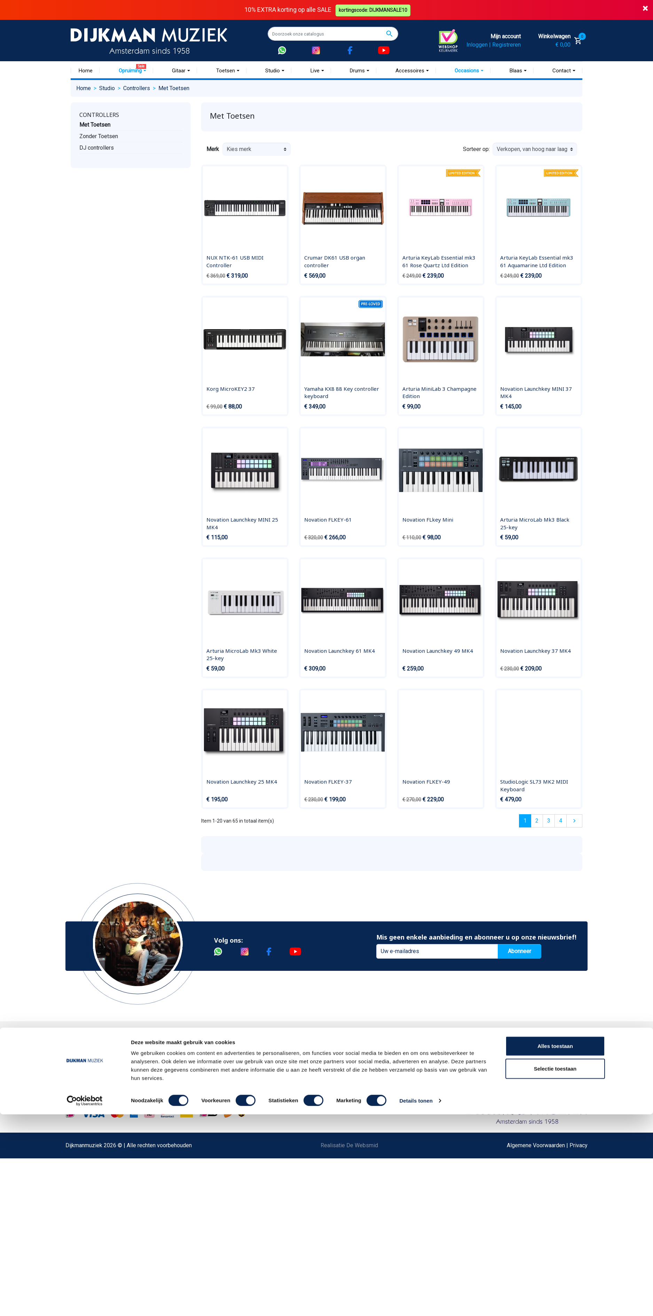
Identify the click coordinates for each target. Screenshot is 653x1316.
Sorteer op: (476, 149)
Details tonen (415, 1302)
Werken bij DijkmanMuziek (196, 1074)
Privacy (85, 1141)
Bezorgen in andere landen (108, 1208)
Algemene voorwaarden (104, 1096)
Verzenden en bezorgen (105, 1085)
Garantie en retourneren (104, 1074)
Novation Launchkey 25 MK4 (241, 781)
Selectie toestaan (555, 1271)
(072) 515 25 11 (548, 1074)
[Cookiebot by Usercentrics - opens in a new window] (84, 1302)
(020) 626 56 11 (475, 1074)
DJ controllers (96, 147)
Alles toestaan (555, 1248)
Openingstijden (474, 1085)
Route (463, 1096)
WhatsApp (88, 1163)
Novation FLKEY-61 (328, 519)
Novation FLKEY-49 (426, 781)
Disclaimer (89, 1130)
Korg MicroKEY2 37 (230, 388)
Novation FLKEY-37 (328, 781)
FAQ (81, 1107)
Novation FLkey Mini (427, 519)
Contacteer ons (94, 1219)
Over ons (175, 1052)
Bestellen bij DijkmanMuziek (110, 1052)
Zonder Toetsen (98, 136)
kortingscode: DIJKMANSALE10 (373, 10)
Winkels (173, 1096)
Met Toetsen (94, 124)
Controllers (99, 114)
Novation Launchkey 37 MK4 (535, 650)
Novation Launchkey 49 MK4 (437, 650)
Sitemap (174, 1085)
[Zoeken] (333, 34)
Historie (173, 1063)
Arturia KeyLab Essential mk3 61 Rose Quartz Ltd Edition (438, 261)
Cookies (86, 1185)
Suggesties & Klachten (103, 1152)
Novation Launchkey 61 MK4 (339, 650)
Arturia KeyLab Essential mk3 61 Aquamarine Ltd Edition (536, 261)
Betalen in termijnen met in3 (109, 1197)
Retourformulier (95, 1174)
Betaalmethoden (96, 1063)
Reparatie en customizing (107, 1119)
